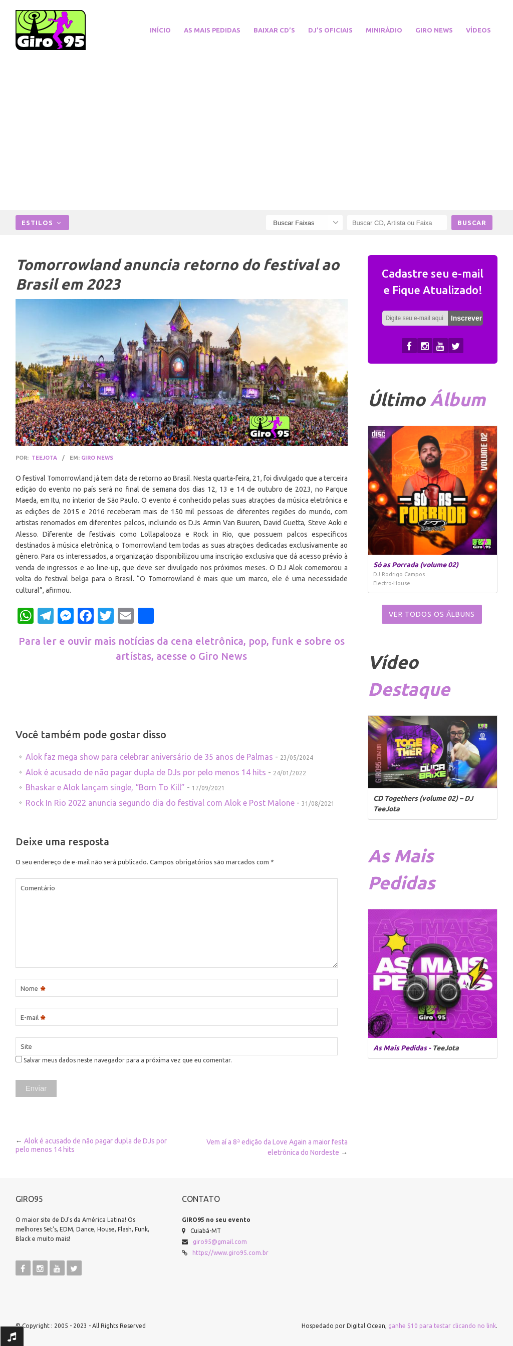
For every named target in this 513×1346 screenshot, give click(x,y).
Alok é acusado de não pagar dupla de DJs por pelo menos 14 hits (146, 772)
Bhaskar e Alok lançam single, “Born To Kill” (105, 787)
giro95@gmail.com (220, 1241)
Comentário (38, 887)
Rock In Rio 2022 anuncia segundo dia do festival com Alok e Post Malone (160, 802)
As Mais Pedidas (212, 30)
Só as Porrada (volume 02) (415, 565)
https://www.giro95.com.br (230, 1252)
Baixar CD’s (274, 30)
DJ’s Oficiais (330, 30)
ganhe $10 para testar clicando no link (442, 1325)
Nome (33, 988)
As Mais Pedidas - (402, 1048)
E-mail (33, 1017)
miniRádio (384, 30)
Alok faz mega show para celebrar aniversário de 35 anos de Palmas (149, 756)
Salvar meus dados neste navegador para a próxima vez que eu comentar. (128, 1060)
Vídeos (478, 30)
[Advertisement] (256, 130)
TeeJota (44, 458)
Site (26, 1046)
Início (160, 30)
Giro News (434, 30)
